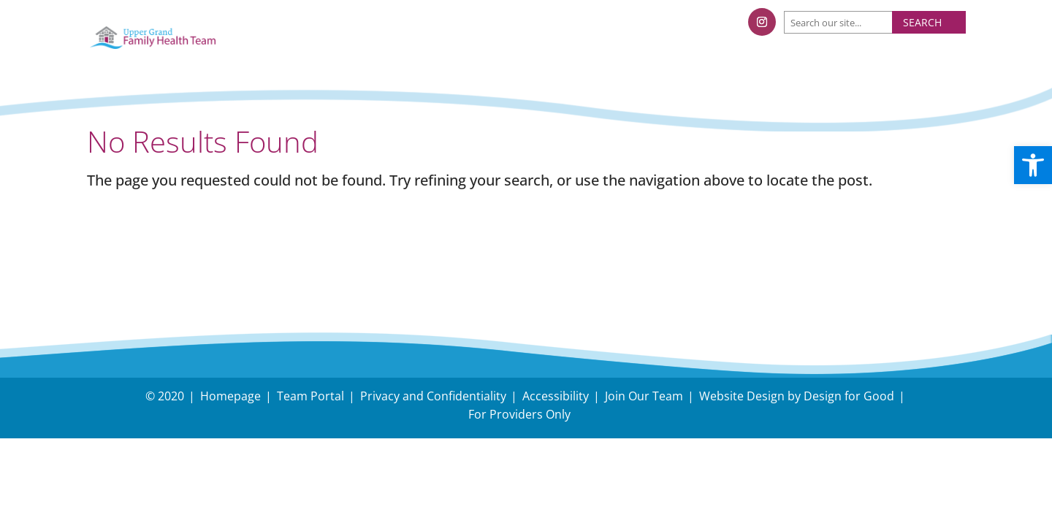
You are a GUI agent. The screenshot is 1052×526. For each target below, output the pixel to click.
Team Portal (310, 396)
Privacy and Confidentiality (433, 396)
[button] (1033, 165)
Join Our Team (644, 396)
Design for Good (849, 396)
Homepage (230, 396)
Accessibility (555, 396)
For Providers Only (519, 414)
